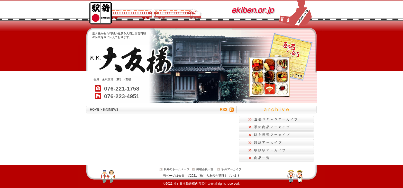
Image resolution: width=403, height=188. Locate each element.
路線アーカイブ (268, 142)
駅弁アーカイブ (231, 169)
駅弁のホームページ (176, 169)
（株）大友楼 (122, 79)
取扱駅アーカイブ (270, 150)
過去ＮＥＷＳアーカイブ (276, 119)
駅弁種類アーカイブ (272, 135)
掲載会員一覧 (204, 169)
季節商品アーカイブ (272, 127)
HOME (94, 109)
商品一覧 (262, 158)
